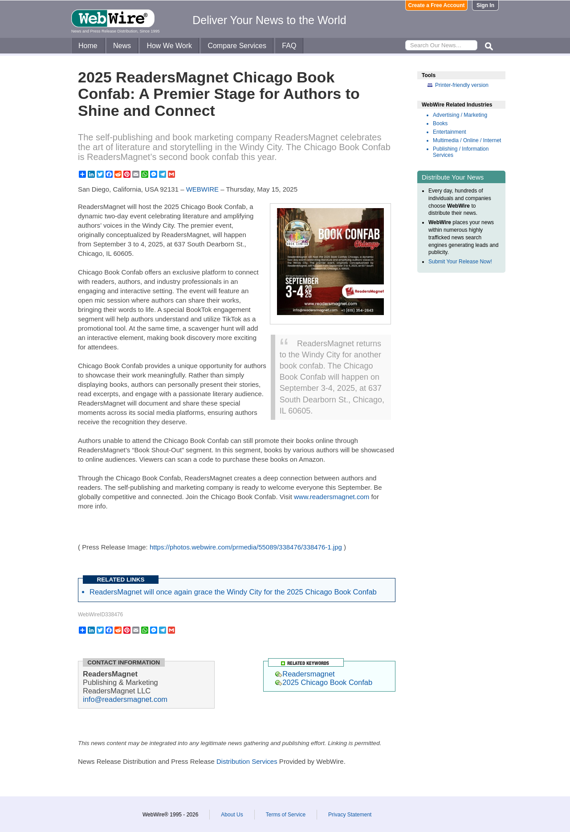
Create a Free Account (436, 5)
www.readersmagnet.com (331, 496)
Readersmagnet (304, 674)
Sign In (485, 5)
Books (440, 123)
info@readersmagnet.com (125, 699)
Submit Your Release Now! (460, 261)
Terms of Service (285, 815)
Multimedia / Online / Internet (467, 140)
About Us (232, 815)
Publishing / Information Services (461, 152)
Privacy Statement (349, 815)
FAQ (289, 45)
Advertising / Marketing (460, 115)
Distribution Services (246, 761)
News (122, 45)
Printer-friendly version (462, 85)
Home (88, 45)
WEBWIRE (202, 189)
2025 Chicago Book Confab (323, 682)
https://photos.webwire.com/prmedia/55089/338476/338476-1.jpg (246, 547)
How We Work (169, 45)
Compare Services (237, 45)
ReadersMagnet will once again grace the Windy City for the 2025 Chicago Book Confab (233, 592)
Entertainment (449, 132)
